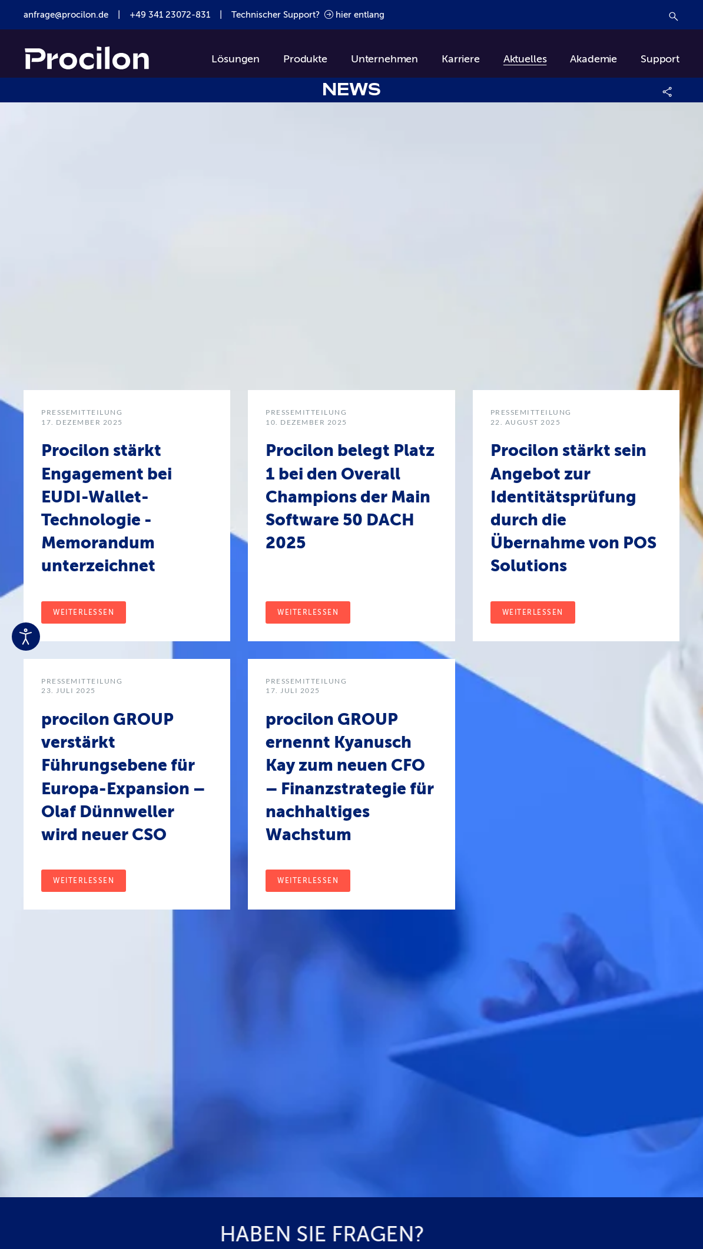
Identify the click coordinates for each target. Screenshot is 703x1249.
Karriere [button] (461, 59)
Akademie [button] (593, 59)
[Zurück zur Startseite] (87, 59)
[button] (668, 90)
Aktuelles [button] (525, 59)
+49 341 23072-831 (170, 14)
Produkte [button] (305, 59)
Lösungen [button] (235, 59)
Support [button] (660, 59)
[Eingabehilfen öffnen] (26, 636)
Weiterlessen (83, 612)
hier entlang (354, 14)
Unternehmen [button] (384, 59)
